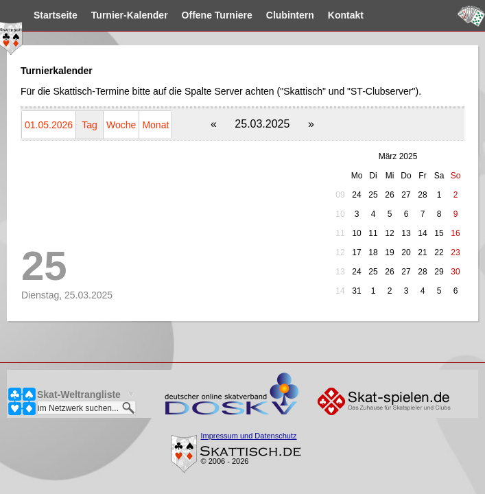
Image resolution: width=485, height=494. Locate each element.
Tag (89, 124)
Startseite (75, 15)
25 (372, 195)
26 (389, 195)
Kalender (149, 15)
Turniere (237, 15)
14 (339, 291)
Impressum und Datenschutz (249, 436)
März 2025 (398, 156)
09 (339, 195)
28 (422, 195)
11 (339, 233)
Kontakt (365, 15)
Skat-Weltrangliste (79, 394)
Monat (155, 124)
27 (405, 195)
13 (339, 272)
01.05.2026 (49, 124)
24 (356, 195)
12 (339, 252)
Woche (121, 124)
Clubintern (310, 15)
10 (339, 214)
